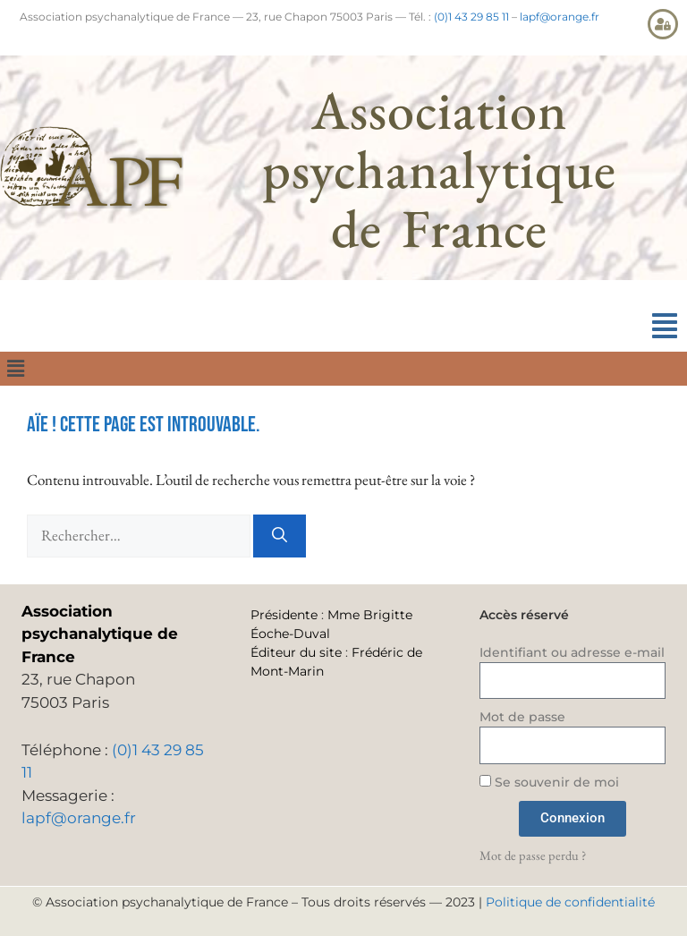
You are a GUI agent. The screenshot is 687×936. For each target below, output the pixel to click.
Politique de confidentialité (570, 902)
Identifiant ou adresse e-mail (572, 652)
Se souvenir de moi (549, 782)
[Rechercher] (279, 536)
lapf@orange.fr (559, 16)
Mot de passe (522, 717)
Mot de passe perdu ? (532, 855)
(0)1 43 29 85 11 (471, 16)
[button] (664, 326)
